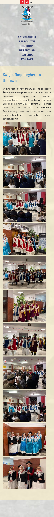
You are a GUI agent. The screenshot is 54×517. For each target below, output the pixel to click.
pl (27, 2)
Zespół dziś (27, 41)
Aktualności (27, 37)
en (31, 2)
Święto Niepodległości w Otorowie (22, 77)
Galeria (27, 55)
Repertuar (27, 50)
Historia (27, 46)
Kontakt (27, 59)
